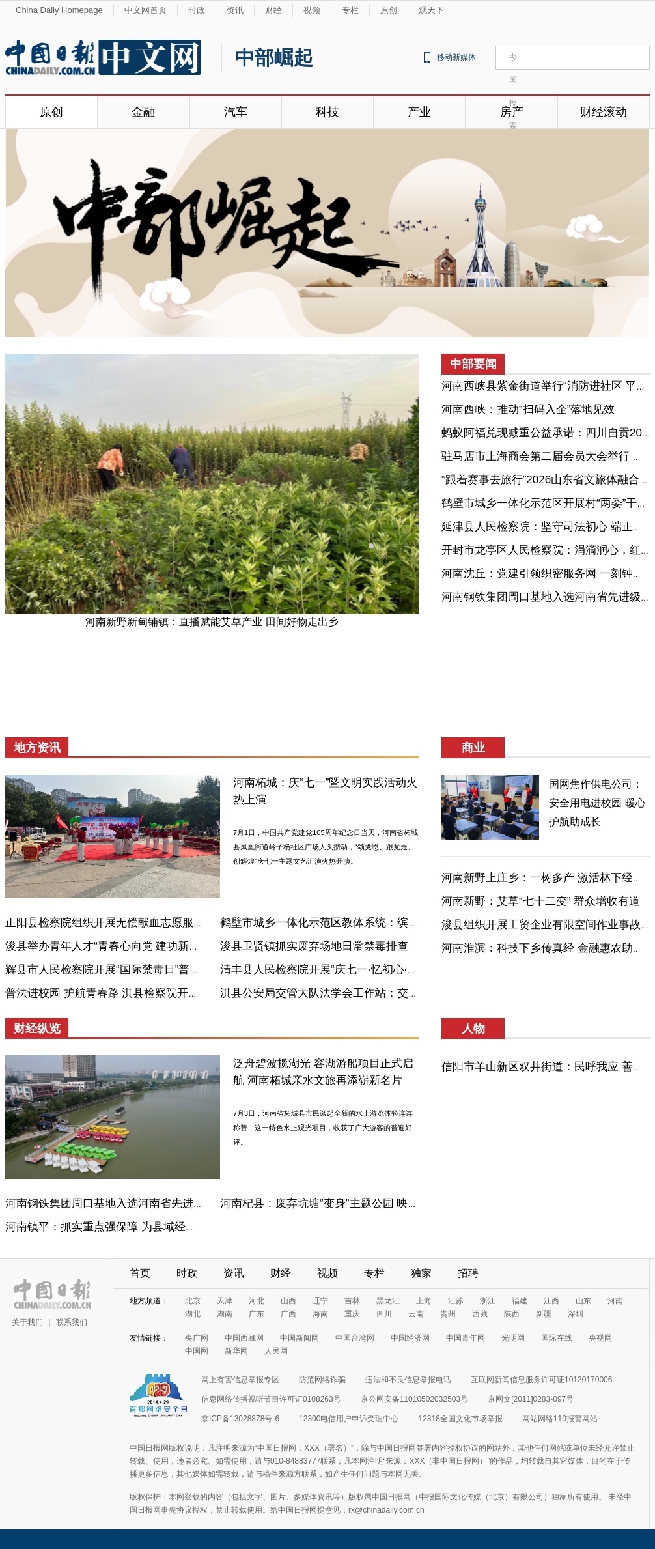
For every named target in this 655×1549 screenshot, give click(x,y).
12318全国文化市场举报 (460, 1418)
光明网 (513, 1338)
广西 (288, 1313)
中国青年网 (465, 1338)
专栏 (350, 10)
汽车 (235, 112)
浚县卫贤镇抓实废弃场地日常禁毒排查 (314, 946)
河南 (615, 1300)
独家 (421, 1273)
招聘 (468, 1273)
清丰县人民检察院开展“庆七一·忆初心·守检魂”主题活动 (354, 969)
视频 (311, 10)
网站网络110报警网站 (560, 1418)
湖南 (224, 1313)
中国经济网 (410, 1338)
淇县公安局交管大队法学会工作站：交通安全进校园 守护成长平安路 (387, 993)
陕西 (512, 1313)
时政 (196, 10)
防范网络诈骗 (322, 1379)
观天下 (431, 10)
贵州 (448, 1313)
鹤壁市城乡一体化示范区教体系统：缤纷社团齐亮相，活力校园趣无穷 (391, 923)
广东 (256, 1313)
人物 (473, 1028)
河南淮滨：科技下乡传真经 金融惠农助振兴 (548, 948)
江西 (551, 1300)
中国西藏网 (244, 1338)
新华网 (236, 1351)
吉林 (352, 1300)
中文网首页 (145, 10)
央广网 (196, 1338)
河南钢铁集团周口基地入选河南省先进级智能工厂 (127, 1203)
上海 (424, 1300)
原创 (388, 10)
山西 (288, 1300)
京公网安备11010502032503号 (414, 1399)
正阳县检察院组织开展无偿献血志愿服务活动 (116, 923)
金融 (143, 112)
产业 (419, 112)
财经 (273, 10)
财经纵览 (37, 1028)
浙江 (487, 1300)
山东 (583, 1300)
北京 (193, 1300)
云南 (416, 1313)
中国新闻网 (299, 1338)
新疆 (543, 1313)
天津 (224, 1300)
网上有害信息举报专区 (240, 1379)
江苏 (456, 1300)
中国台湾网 (354, 1338)
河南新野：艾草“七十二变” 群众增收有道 (540, 901)
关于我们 (27, 1322)
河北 (256, 1300)
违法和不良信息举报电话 (408, 1379)
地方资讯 (37, 747)
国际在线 (556, 1338)
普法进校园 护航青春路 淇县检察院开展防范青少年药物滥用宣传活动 (174, 993)
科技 (327, 112)
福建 (519, 1300)
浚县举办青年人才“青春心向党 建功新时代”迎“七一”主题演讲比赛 (163, 946)
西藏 (480, 1313)
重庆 (352, 1313)
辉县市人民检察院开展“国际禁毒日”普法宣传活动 (125, 969)
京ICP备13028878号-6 (240, 1418)
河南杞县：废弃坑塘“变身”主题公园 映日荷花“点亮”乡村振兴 (367, 1203)
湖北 (193, 1313)
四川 (384, 1313)
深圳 (575, 1313)
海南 (320, 1313)
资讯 (235, 10)
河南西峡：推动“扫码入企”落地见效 (528, 409)
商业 (473, 747)
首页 (140, 1273)
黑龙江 (388, 1300)
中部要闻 (473, 364)
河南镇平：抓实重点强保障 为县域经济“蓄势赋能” (126, 1227)
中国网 (196, 1351)
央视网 (600, 1338)
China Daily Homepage (59, 10)
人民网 (276, 1351)
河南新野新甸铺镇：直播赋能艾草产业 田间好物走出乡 (211, 621)
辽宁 (320, 1300)
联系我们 (71, 1322)
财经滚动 (603, 112)
